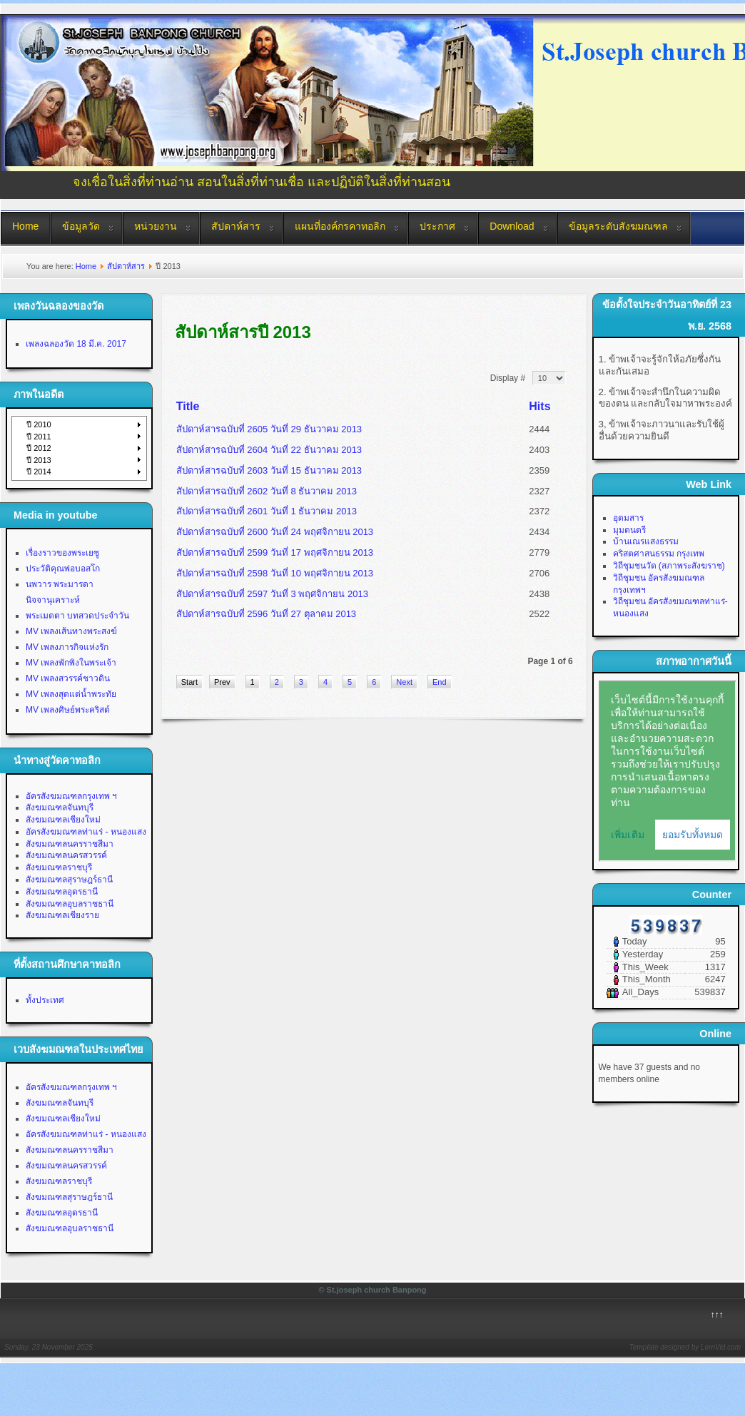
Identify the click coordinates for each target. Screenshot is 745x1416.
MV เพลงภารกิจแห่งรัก (67, 647)
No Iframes (667, 771)
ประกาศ (437, 226)
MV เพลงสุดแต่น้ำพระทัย (71, 694)
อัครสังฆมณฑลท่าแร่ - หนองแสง (86, 832)
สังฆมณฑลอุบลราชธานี (69, 904)
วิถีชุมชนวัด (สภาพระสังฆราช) (669, 566)
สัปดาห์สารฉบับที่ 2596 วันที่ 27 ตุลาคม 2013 (266, 613)
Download (512, 226)
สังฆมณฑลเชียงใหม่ (63, 820)
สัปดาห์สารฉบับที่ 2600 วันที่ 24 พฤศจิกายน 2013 (274, 531)
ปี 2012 (38, 448)
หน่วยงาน (155, 226)
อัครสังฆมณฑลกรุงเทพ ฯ (71, 796)
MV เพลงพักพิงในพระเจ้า (71, 663)
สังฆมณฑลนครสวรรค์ (66, 855)
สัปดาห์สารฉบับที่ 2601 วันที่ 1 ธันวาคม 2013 (266, 511)
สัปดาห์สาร (235, 226)
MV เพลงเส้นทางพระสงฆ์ (71, 631)
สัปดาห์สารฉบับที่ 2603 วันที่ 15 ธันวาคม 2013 (269, 470)
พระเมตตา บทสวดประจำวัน (77, 616)
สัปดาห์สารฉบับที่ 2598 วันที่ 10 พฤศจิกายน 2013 (274, 573)
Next (404, 682)
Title (188, 406)
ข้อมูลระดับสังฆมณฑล (618, 226)
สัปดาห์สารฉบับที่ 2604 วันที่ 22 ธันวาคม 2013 (269, 449)
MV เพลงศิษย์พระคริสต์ (68, 710)
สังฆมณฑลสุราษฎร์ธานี (69, 880)
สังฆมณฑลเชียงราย (62, 915)
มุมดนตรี (629, 530)
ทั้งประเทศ (45, 1000)
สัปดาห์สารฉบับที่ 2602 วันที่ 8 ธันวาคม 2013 (266, 491)
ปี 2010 (38, 424)
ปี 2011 (38, 436)
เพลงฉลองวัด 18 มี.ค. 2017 (76, 344)
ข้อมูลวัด (81, 226)
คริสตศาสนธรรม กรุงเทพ (658, 554)
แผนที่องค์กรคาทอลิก (340, 226)
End (439, 682)
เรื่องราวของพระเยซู (62, 553)
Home (25, 226)
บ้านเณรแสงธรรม (646, 541)
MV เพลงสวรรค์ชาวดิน (68, 678)
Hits (539, 406)
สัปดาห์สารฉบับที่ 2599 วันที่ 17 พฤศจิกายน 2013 (274, 552)
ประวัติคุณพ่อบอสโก (63, 569)
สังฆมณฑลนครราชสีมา (69, 844)
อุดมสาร (628, 518)
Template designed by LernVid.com (685, 1347)
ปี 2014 (38, 471)
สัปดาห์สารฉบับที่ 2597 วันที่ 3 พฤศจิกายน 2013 (272, 594)
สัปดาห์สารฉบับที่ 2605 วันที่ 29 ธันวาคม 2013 (269, 429)
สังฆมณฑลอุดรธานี (62, 892)
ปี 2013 (38, 460)
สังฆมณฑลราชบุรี (59, 867)
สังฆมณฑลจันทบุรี (59, 808)
